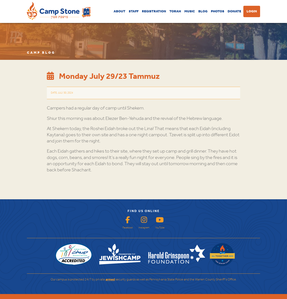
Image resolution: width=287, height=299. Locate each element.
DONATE (234, 11)
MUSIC (189, 11)
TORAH (175, 11)
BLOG (202, 11)
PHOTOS (217, 11)
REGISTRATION (154, 11)
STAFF (134, 11)
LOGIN (252, 11)
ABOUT (119, 11)
